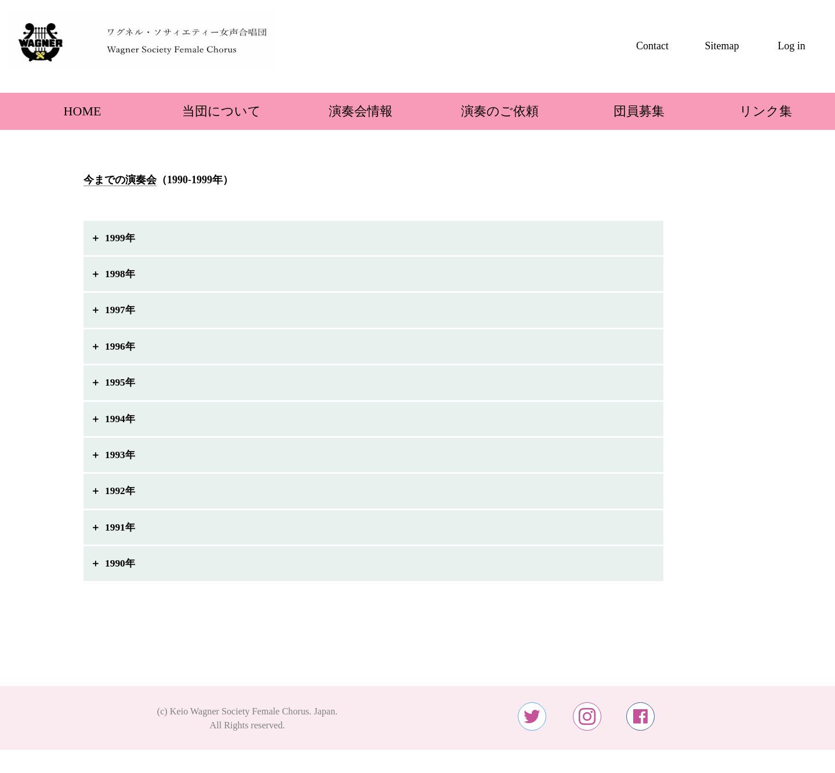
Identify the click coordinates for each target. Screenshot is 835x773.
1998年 (121, 275)
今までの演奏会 (120, 180)
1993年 (121, 463)
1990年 (121, 575)
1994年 (121, 425)
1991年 (121, 537)
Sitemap (722, 46)
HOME (69, 111)
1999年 (121, 238)
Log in (791, 46)
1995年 (121, 388)
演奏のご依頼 (487, 111)
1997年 (121, 313)
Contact (652, 46)
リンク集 (765, 111)
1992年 (121, 500)
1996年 (121, 350)
